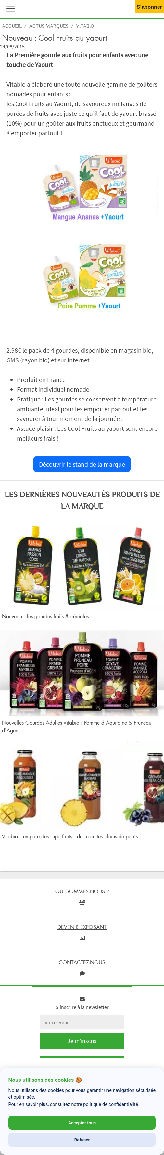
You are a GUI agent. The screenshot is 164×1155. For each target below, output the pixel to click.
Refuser (82, 1139)
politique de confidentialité (110, 1104)
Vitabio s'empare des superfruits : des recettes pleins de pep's (70, 836)
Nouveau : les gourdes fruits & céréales (45, 616)
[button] (9, 7)
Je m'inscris (82, 1041)
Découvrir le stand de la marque (82, 464)
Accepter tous (82, 1122)
